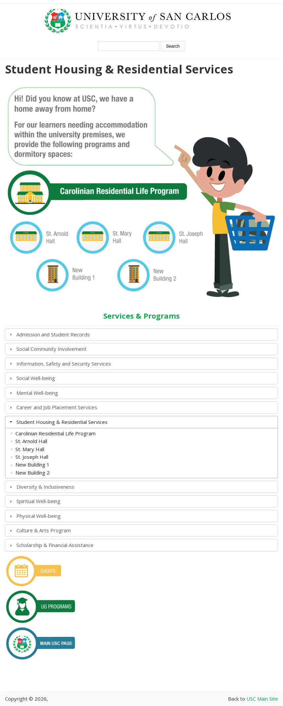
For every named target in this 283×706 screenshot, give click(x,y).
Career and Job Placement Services (56, 407)
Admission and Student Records (53, 334)
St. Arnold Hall (31, 441)
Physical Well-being (38, 515)
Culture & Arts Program (43, 530)
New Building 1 (32, 464)
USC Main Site (262, 698)
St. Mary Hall (29, 449)
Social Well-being (35, 378)
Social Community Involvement (51, 348)
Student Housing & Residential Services (62, 422)
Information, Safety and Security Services (63, 363)
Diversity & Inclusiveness (45, 486)
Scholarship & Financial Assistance (55, 545)
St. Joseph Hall (31, 456)
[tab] (141, 334)
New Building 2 (32, 472)
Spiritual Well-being (38, 501)
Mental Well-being (37, 392)
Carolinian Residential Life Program (55, 433)
